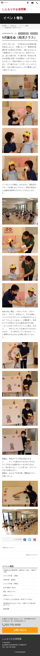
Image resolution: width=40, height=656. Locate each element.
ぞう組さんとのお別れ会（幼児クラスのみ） (18, 599)
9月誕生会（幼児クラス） (19, 37)
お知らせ (34, 33)
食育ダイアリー (8, 595)
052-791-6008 (13, 624)
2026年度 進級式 (9, 580)
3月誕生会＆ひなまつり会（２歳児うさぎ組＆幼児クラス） (19, 604)
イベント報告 (23, 33)
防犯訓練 (6, 609)
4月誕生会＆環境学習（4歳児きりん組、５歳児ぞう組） (19, 571)
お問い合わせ (20, 630)
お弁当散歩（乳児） (10, 587)
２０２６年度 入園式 (10, 576)
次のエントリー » (32, 555)
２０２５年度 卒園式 (10, 583)
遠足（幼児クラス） (10, 591)
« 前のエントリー (8, 547)
